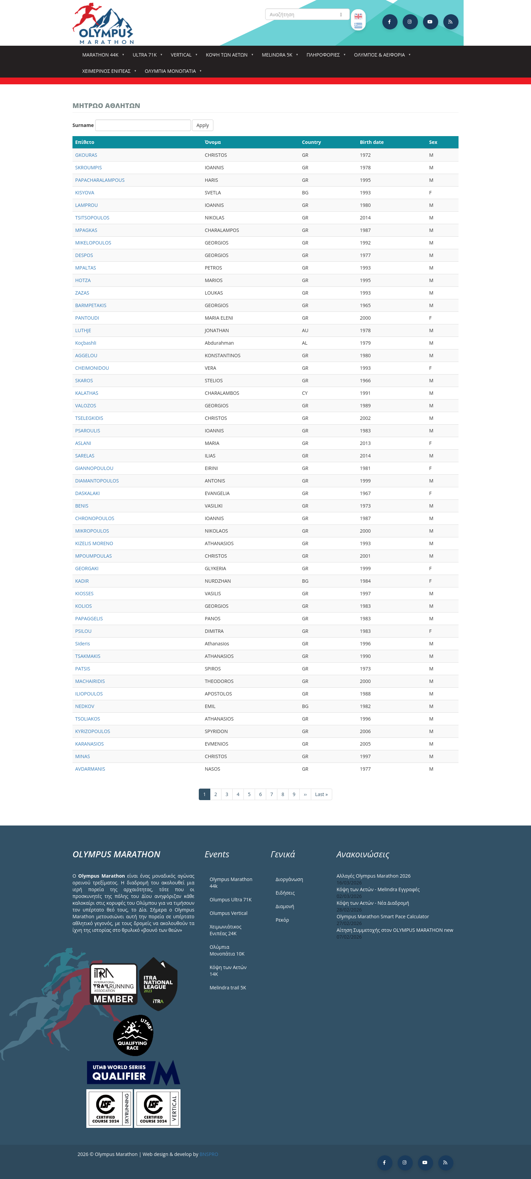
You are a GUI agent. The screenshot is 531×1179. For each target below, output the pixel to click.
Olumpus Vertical (229, 913)
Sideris (82, 643)
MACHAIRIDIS (90, 681)
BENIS (81, 505)
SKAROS (84, 380)
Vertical (182, 56)
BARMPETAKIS (90, 305)
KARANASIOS (89, 744)
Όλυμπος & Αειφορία (380, 56)
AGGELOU (86, 355)
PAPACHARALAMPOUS (100, 180)
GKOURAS (86, 155)
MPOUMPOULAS (93, 556)
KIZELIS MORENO (94, 543)
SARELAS (84, 455)
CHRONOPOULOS (94, 518)
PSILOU (83, 631)
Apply (202, 125)
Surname (83, 125)
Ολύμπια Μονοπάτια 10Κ (227, 950)
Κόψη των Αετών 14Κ (228, 970)
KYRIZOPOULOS (92, 731)
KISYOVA (84, 192)
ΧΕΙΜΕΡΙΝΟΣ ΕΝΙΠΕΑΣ (108, 73)
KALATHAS (86, 393)
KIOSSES (84, 593)
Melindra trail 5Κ (228, 987)
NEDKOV (84, 706)
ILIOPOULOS (89, 693)
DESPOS (84, 255)
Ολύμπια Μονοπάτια (171, 73)
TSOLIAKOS (87, 718)
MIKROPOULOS (92, 531)
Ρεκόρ (282, 920)
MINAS (82, 756)
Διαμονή (285, 906)
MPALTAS (85, 267)
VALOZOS (85, 405)
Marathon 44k (102, 56)
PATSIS (82, 668)
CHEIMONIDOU (92, 368)
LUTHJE (83, 330)
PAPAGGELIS (89, 618)
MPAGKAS (86, 230)
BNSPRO (208, 1154)
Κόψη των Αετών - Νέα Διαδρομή (373, 903)
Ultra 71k (146, 56)
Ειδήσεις (285, 892)
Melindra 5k (278, 56)
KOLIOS (83, 606)
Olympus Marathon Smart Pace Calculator (383, 916)
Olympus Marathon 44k (231, 882)
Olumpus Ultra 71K (231, 899)
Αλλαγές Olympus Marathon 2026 (374, 876)
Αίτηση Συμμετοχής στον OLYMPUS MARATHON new (395, 930)
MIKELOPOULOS (93, 242)
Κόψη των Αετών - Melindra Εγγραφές (378, 889)
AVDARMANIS (90, 769)
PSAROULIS (87, 430)
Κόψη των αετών (228, 56)
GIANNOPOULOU (94, 468)
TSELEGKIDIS (89, 418)
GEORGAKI (87, 568)
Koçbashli (85, 343)
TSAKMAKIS (87, 656)
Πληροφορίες (324, 56)
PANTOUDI (87, 318)
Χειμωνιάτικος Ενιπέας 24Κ (225, 930)
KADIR (82, 581)
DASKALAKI (87, 493)
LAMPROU (86, 205)
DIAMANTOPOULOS (97, 480)
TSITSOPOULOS (92, 217)
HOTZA (83, 280)
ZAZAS (82, 293)
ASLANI (83, 443)
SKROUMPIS (88, 167)
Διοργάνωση (289, 879)
